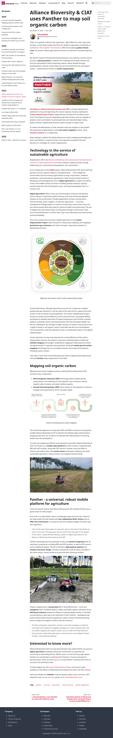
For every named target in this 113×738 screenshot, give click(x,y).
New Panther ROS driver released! (13, 122)
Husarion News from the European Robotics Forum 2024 (14, 72)
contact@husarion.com (73, 677)
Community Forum (51, 729)
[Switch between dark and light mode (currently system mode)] (86, 3)
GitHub (80, 3)
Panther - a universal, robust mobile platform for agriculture (104, 30)
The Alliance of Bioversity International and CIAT (49, 109)
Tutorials (24, 3)
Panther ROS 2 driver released (12, 61)
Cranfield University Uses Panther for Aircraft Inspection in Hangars (13, 50)
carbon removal (67, 685)
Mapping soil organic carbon (104, 23)
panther (38, 685)
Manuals (33, 3)
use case (47, 685)
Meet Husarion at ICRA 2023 (11, 125)
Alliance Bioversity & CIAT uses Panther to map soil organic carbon (14, 95)
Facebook (83, 729)
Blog (63, 3)
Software (42, 3)
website (88, 670)
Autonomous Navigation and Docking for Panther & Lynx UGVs (13, 39)
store (50, 677)
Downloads (48, 725)
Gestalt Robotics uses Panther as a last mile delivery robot (13, 84)
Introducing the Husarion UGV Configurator (12, 27)
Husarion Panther (37, 133)
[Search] (101, 3)
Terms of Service (14, 719)
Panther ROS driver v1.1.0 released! (14, 109)
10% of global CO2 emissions (50, 48)
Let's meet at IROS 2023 (10, 112)
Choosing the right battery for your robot (14, 66)
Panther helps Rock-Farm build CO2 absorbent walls (14, 117)
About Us (11, 716)
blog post (56, 660)
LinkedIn (82, 722)
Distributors (12, 722)
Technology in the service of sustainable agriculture (103, 15)
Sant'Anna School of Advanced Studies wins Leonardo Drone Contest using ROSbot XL (12, 102)
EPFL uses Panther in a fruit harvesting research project (11, 130)
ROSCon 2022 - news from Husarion (14, 140)
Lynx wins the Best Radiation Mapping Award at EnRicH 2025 (12, 21)
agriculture (56, 685)
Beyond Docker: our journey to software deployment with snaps (13, 78)
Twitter (81, 725)
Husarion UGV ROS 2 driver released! (11, 33)
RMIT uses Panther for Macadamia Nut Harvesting (13, 56)
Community (53, 3)
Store (71, 3)
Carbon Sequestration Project (42, 114)
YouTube (82, 719)
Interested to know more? (103, 37)
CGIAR (51, 170)
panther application (82, 685)
